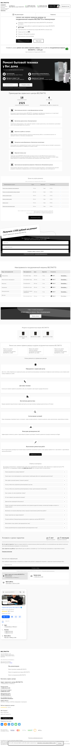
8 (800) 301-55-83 (5, 691)
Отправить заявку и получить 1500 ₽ (36, 251)
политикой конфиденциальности (41, 254)
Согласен (60, 743)
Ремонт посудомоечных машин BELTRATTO (19, 672)
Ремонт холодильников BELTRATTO (17, 675)
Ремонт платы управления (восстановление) (11, 188)
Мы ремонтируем (17, 14)
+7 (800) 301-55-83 (30, 5)
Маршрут (5, 617)
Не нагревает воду (28, 279)
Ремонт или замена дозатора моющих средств (11, 191)
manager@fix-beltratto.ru (7, 698)
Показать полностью (7, 551)
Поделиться (2, 724)
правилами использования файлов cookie (46, 742)
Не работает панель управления (28, 292)
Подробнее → (64, 275)
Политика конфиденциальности (35, 738)
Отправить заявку (25, 85)
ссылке (11, 662)
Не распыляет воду (28, 296)
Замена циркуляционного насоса (9, 206)
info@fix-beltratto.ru (6, 694)
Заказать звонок (35, 316)
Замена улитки (5, 202)
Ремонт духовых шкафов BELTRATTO (17, 669)
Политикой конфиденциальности (48, 571)
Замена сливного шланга (7, 199)
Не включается (27, 283)
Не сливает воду (27, 275)
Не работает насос (28, 287)
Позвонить (53, 14)
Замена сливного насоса (7, 195)
